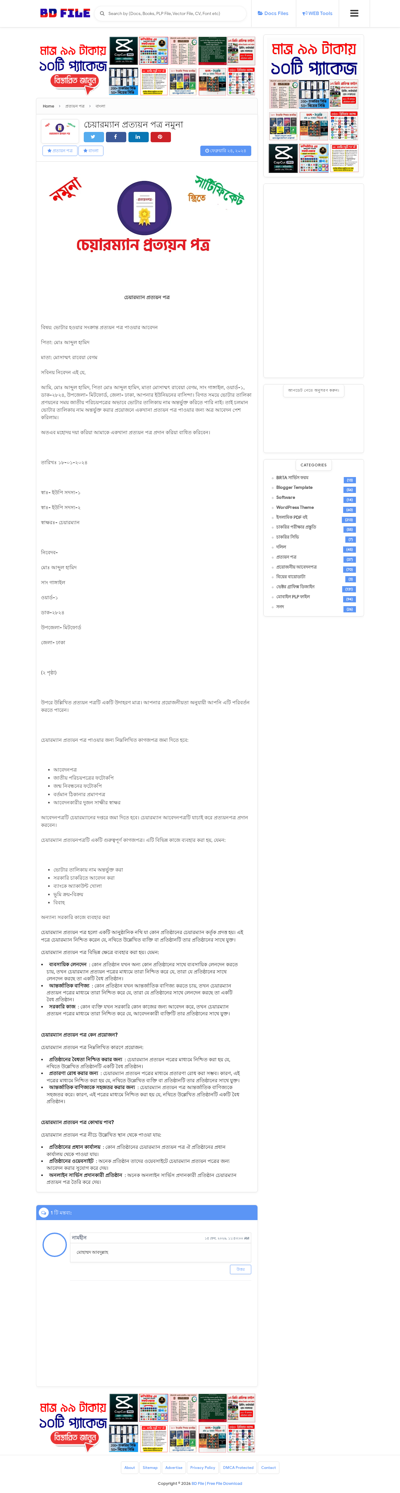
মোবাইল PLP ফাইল (293, 597)
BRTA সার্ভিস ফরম (292, 477)
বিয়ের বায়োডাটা (290, 577)
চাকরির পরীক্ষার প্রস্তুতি (296, 527)
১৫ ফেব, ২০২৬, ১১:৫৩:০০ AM (227, 1238)
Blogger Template (294, 487)
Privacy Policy (202, 1467)
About (129, 1467)
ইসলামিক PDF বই (291, 517)
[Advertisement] (314, 281)
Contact (268, 1467)
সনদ (280, 607)
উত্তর (241, 1269)
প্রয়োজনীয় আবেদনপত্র (296, 567)
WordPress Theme (295, 507)
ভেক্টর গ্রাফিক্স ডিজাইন (295, 587)
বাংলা (90, 150)
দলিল (281, 547)
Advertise (173, 1467)
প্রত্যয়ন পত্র (60, 150)
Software (285, 497)
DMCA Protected (238, 1467)
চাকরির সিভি (287, 537)
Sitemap (150, 1467)
